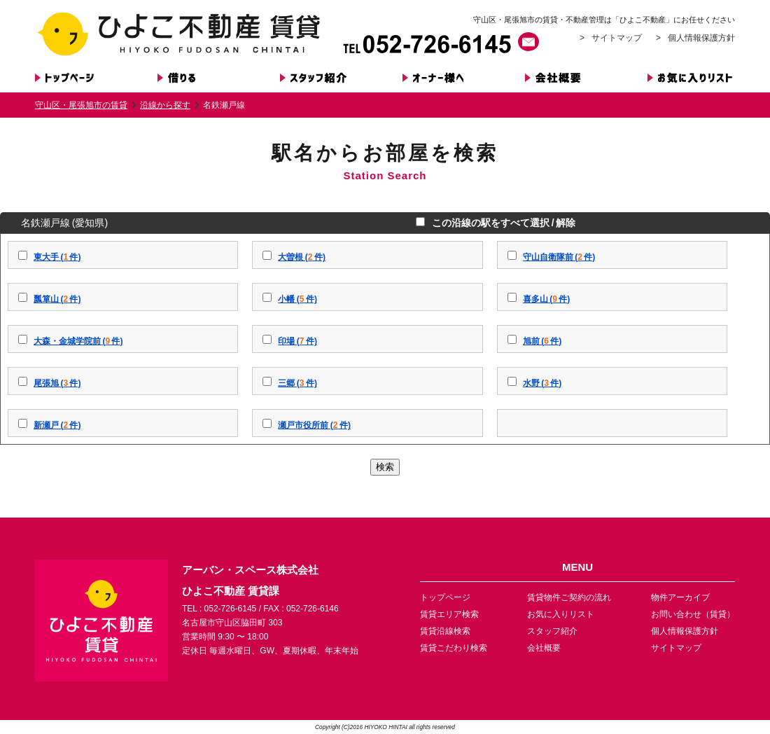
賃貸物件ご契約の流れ (569, 597)
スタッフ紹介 (552, 631)
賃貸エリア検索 (449, 614)
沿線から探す (165, 105)
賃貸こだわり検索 (453, 648)
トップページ (445, 597)
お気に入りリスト (560, 614)
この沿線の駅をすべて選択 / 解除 (501, 222)
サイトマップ (617, 38)
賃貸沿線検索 (445, 631)
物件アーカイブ (680, 597)
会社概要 (544, 648)
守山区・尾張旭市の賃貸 (81, 105)
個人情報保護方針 (701, 38)
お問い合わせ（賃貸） (693, 614)
